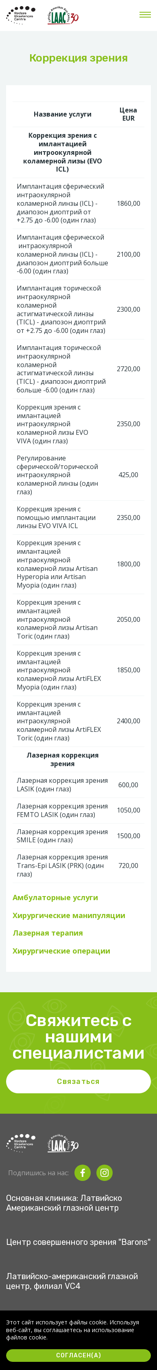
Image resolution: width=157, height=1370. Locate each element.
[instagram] (104, 1173)
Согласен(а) (78, 1355)
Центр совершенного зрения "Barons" (78, 1242)
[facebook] (82, 1173)
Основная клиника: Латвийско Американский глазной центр (64, 1203)
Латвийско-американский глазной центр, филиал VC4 (72, 1281)
